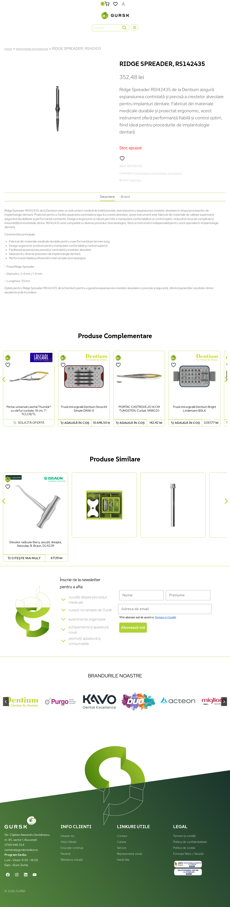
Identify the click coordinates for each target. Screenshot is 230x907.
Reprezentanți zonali (129, 854)
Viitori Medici (69, 842)
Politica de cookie (184, 848)
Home (9, 51)
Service (121, 848)
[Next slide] (224, 709)
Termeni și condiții (184, 836)
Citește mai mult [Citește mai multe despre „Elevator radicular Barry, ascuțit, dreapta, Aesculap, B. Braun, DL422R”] (26, 564)
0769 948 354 (14, 845)
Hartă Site (123, 860)
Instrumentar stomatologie (40, 51)
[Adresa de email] (164, 615)
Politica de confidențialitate (190, 842)
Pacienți (65, 854)
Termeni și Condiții (165, 622)
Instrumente (188, 176)
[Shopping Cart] (106, 5)
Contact (122, 836)
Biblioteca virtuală (72, 860)
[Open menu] (134, 30)
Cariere (121, 842)
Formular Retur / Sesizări (188, 854)
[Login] (123, 5)
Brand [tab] (127, 201)
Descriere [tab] (106, 201)
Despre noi (67, 836)
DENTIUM (137, 183)
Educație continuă (72, 848)
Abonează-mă (133, 633)
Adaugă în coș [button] (76, 429)
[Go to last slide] (6, 709)
